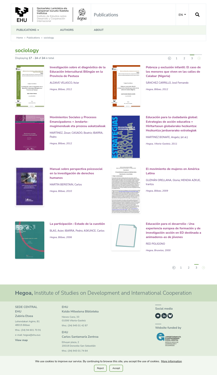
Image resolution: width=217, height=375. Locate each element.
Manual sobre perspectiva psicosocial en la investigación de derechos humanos (77, 173)
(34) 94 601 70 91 (31, 330)
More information (171, 361)
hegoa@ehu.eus (32, 335)
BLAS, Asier (57, 235)
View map (21, 340)
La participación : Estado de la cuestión (75, 225)
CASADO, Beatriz (83, 137)
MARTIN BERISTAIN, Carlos (67, 184)
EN (182, 14)
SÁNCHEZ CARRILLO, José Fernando (168, 82)
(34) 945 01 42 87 (78, 325)
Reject (100, 368)
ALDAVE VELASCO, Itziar (65, 87)
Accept (116, 368)
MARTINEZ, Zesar (60, 137)
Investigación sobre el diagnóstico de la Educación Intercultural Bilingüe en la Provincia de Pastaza (73, 73)
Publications (28, 30)
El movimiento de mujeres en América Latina (170, 170)
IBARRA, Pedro (59, 141)
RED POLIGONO (156, 248)
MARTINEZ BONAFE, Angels (163, 145)
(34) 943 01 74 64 (78, 351)
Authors (67, 30)
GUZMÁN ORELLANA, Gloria (163, 180)
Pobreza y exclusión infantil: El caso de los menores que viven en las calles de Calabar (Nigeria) (174, 71)
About (99, 30)
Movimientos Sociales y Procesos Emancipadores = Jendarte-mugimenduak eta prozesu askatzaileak (77, 123)
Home (19, 37)
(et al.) (186, 145)
